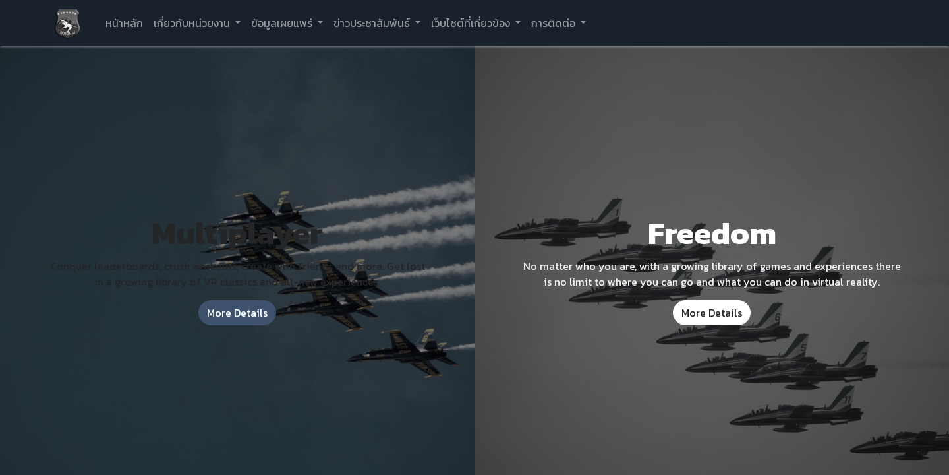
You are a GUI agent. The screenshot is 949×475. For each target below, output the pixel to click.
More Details (237, 313)
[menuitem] (124, 23)
